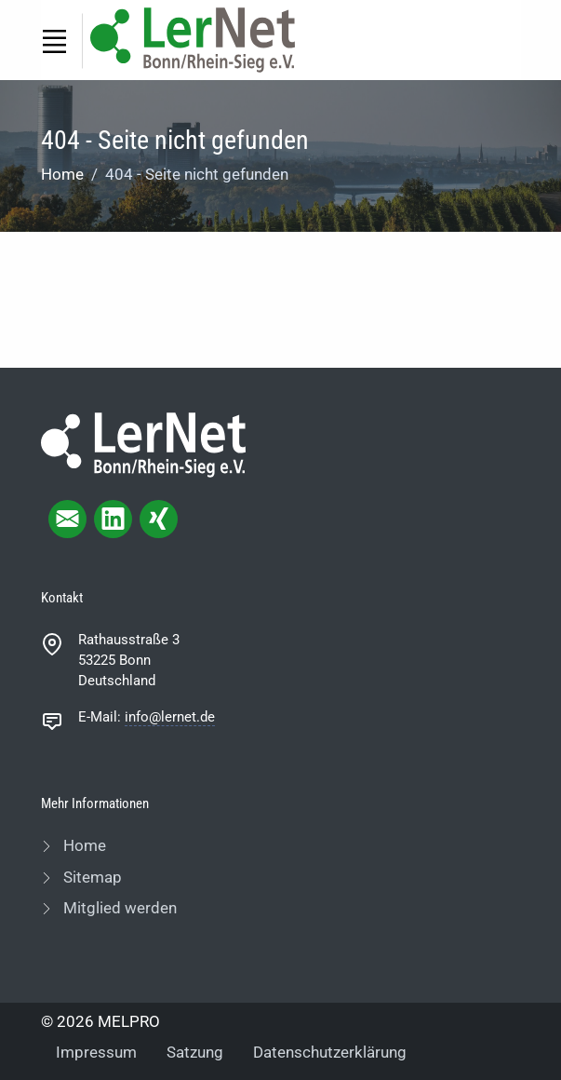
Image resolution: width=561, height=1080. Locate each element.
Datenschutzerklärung (330, 1052)
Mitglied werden (118, 907)
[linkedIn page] (113, 519)
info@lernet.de (170, 717)
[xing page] (159, 519)
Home (62, 174)
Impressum (96, 1052)
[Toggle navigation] (55, 41)
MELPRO (129, 1021)
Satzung (195, 1052)
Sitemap (91, 877)
